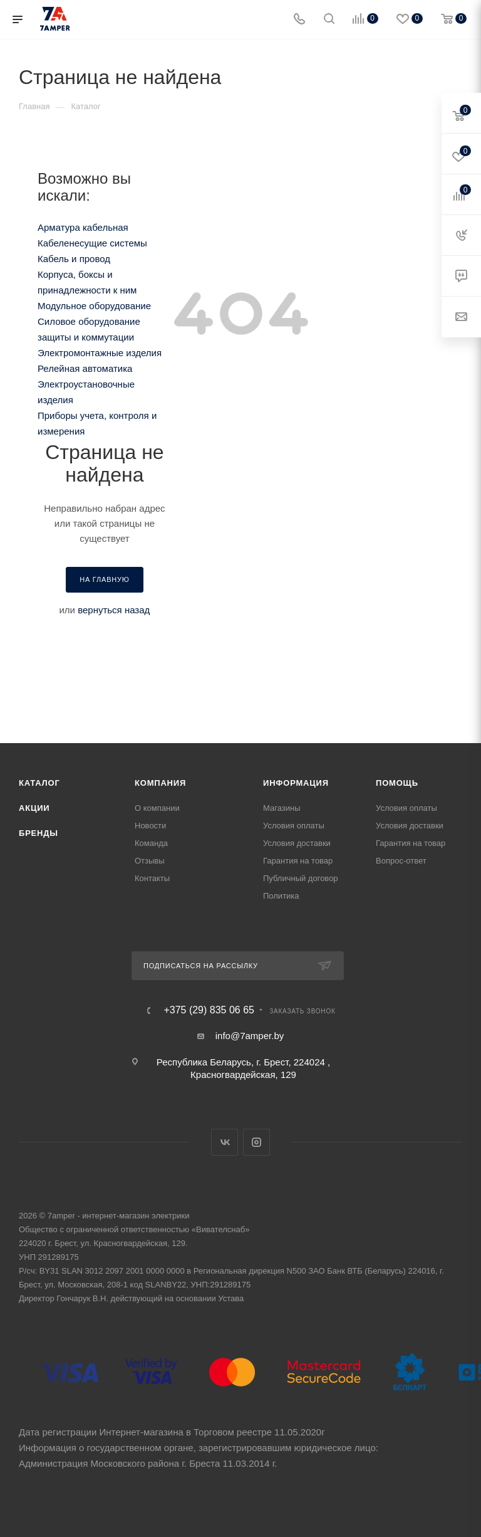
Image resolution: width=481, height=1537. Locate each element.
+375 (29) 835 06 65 (208, 1010)
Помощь (397, 783)
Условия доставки (297, 843)
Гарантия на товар (298, 860)
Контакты (152, 878)
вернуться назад (114, 610)
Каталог (39, 783)
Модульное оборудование (94, 305)
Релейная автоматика (85, 368)
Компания (160, 783)
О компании (157, 808)
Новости (150, 825)
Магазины (282, 808)
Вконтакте (224, 1142)
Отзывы (150, 860)
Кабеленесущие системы (92, 243)
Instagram (256, 1142)
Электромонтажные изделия (100, 352)
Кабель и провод (74, 258)
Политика (281, 896)
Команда (151, 843)
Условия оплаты (293, 825)
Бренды (38, 833)
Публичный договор (300, 878)
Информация (296, 783)
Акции (34, 808)
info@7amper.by (249, 1035)
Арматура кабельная (83, 227)
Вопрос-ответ (401, 860)
